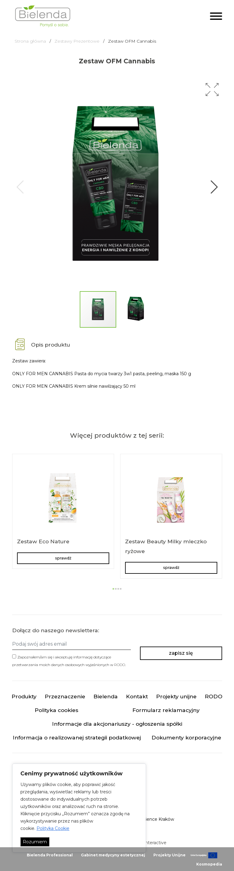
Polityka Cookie (53, 828)
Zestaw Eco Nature (43, 541)
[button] (212, 89)
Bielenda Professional (50, 855)
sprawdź (63, 558)
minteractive (153, 842)
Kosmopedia (209, 864)
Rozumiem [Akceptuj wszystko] (35, 842)
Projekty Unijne (169, 855)
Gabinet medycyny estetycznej (113, 855)
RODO (119, 664)
